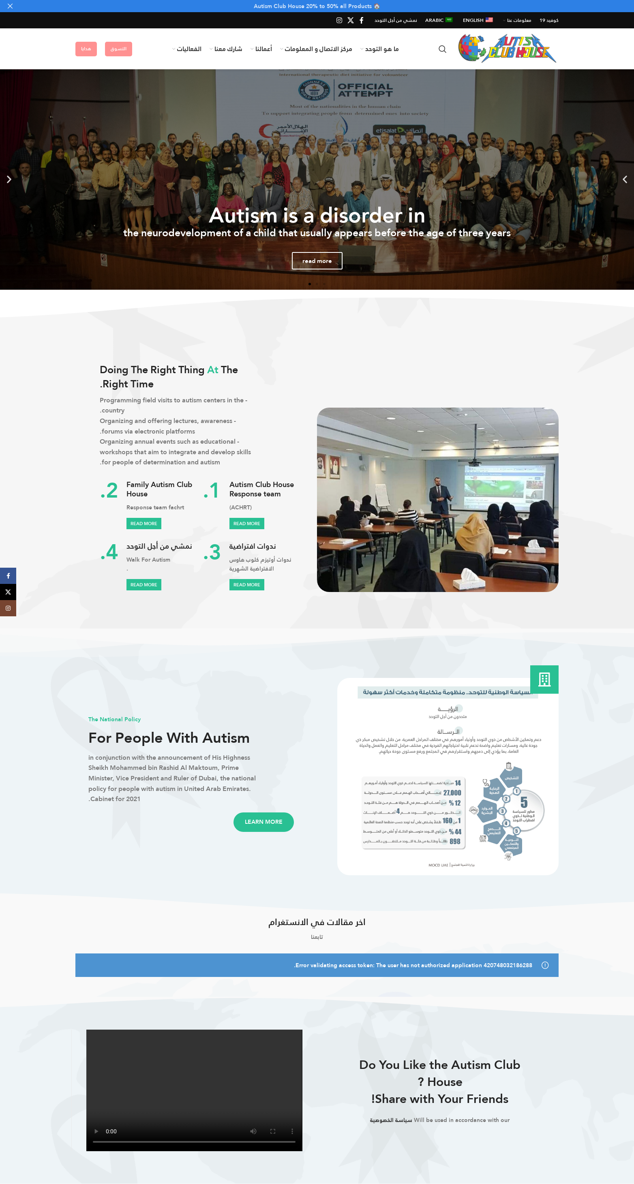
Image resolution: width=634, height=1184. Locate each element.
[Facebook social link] (361, 20)
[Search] (443, 49)
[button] (625, 179)
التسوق (118, 48)
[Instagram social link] (339, 20)
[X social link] (351, 20)
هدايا (86, 48)
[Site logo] (507, 48)
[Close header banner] (10, 6)
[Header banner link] (329, 6)
